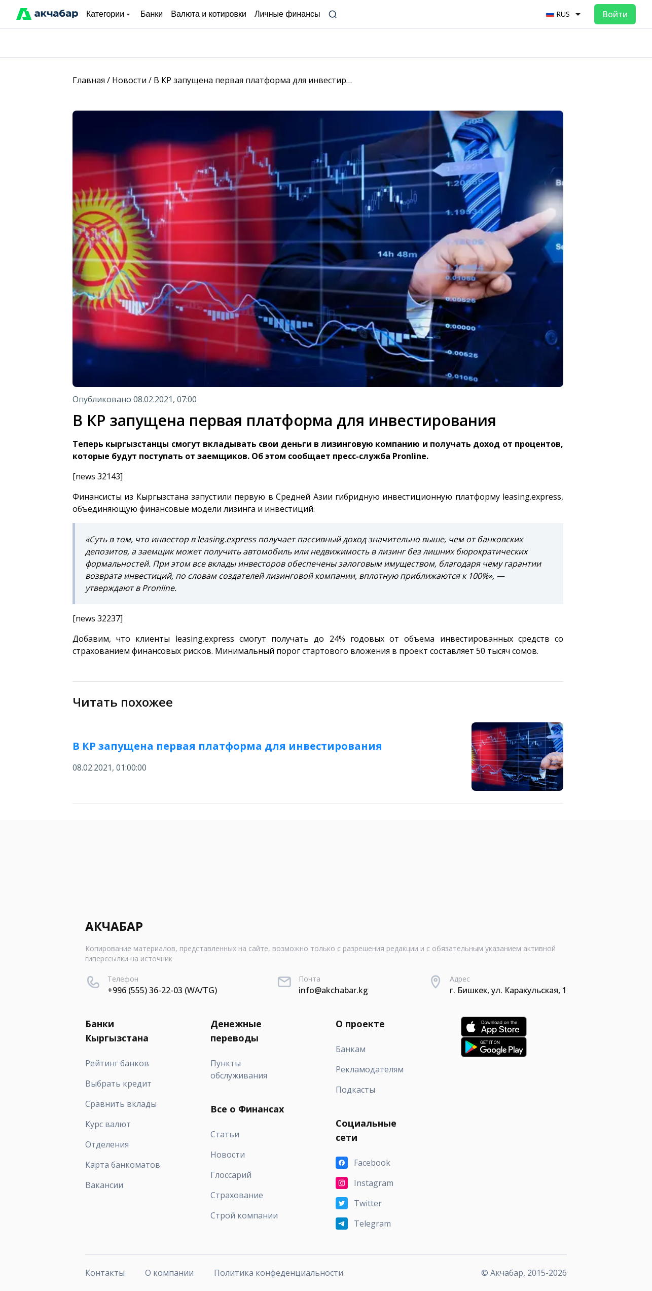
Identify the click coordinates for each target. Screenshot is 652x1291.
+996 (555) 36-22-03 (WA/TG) (162, 990)
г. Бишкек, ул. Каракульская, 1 (508, 990)
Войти (615, 14)
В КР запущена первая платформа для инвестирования (264, 80)
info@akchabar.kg (333, 990)
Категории (109, 14)
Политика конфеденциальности (278, 1272)
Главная (89, 80)
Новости (129, 80)
